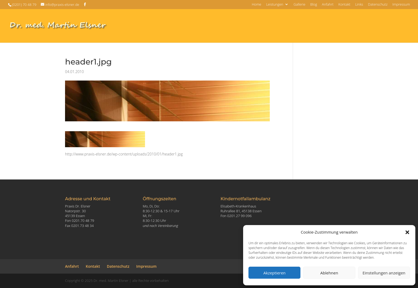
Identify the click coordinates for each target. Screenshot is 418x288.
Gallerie (299, 5)
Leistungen (274, 5)
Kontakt (344, 5)
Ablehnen (329, 272)
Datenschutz (377, 5)
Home (256, 5)
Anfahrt (327, 5)
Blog (313, 5)
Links (359, 5)
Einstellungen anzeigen (384, 272)
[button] (407, 232)
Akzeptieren (274, 272)
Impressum (401, 5)
